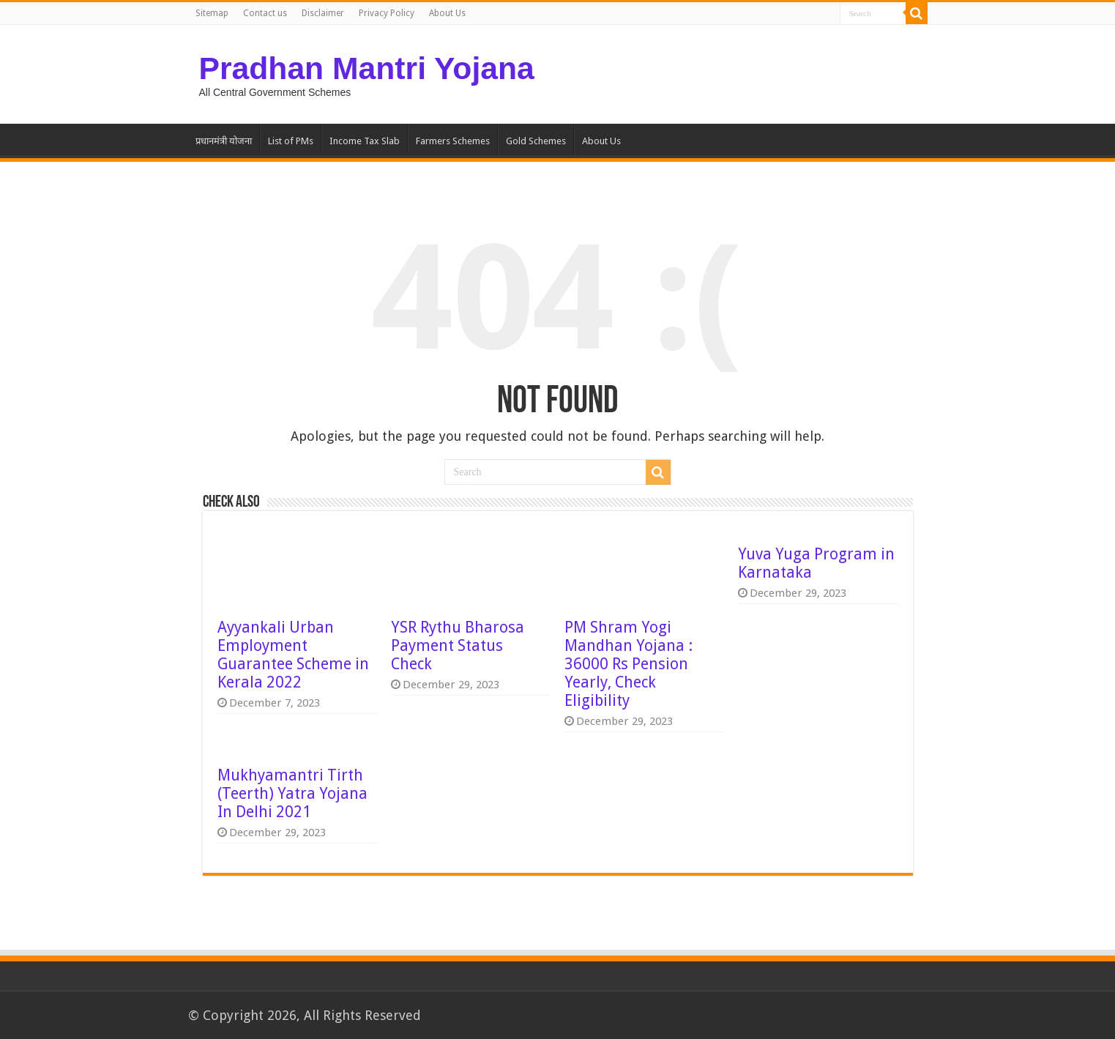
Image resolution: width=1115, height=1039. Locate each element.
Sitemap (211, 13)
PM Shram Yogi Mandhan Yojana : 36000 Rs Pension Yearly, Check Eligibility (628, 664)
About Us (447, 13)
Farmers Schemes (453, 140)
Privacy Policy (386, 13)
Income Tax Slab (364, 140)
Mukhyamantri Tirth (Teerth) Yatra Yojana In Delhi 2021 (292, 793)
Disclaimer (323, 13)
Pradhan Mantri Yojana (366, 68)
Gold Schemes (536, 140)
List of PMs (290, 140)
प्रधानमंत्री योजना (223, 140)
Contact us (265, 13)
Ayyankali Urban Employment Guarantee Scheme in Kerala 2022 (293, 654)
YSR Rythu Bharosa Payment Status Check (457, 645)
